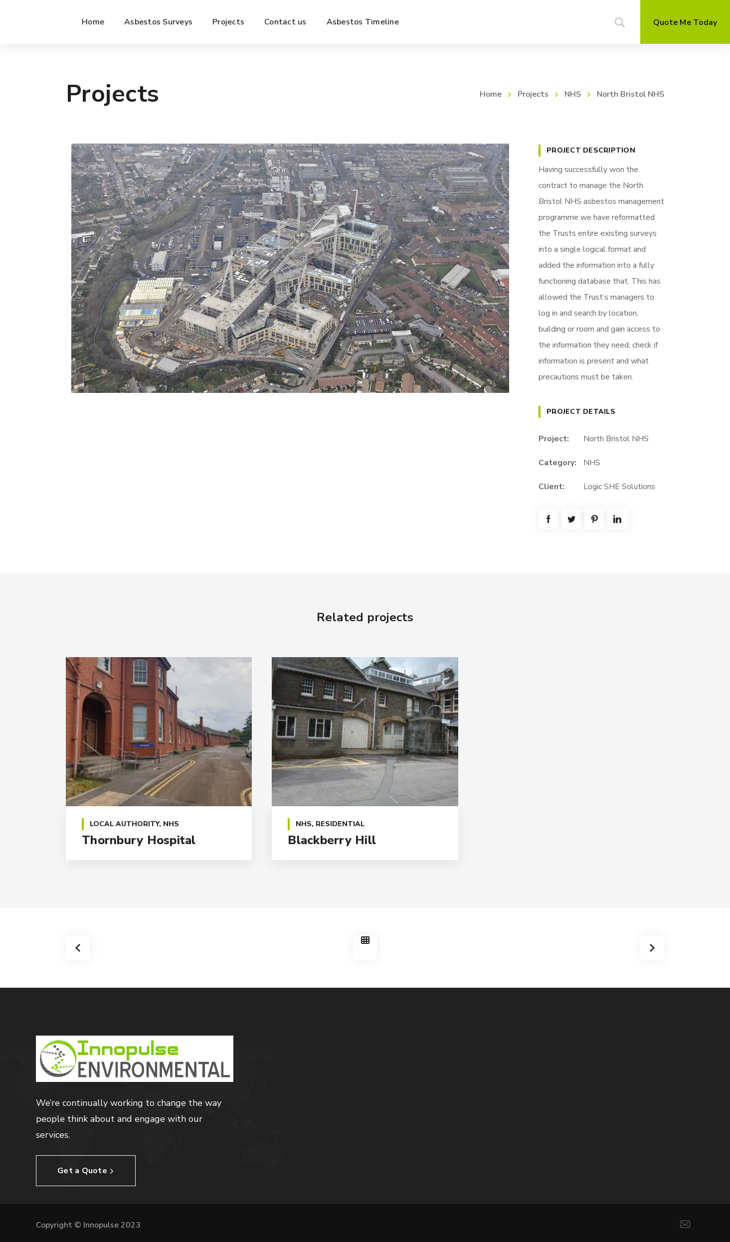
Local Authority (124, 824)
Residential (340, 824)
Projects (533, 94)
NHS (572, 94)
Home (491, 94)
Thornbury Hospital (139, 840)
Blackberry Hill (332, 840)
